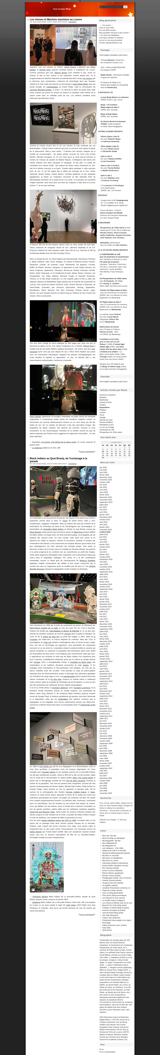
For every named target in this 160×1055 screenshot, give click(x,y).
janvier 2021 (104, 554)
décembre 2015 (106, 641)
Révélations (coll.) (107, 425)
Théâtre (103, 405)
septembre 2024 (106, 502)
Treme (65, 521)
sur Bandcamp (115, 334)
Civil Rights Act (45, 766)
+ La (120, 352)
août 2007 (104, 771)
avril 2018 (103, 597)
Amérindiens (63, 699)
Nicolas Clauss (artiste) (111, 875)
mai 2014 (103, 666)
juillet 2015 (104, 646)
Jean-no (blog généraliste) (112, 893)
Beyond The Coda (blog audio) (114, 905)
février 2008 (104, 761)
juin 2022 (103, 537)
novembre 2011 (106, 711)
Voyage (103, 417)
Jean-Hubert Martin (80, 84)
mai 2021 (103, 552)
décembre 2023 (106, 517)
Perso (102, 415)
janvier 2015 (104, 656)
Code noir (47, 642)
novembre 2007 (106, 763)
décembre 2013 (106, 674)
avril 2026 (103, 472)
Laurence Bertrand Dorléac (41, 90)
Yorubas (37, 662)
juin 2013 (103, 686)
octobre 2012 (105, 694)
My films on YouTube (110, 855)
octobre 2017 (105, 609)
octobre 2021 (105, 547)
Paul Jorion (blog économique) (114, 895)
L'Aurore (67, 634)
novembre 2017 (106, 607)
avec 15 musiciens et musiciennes (114, 257)
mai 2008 (103, 756)
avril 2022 (103, 542)
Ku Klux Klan (56, 679)
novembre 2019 (106, 567)
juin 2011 (103, 721)
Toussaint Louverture (81, 688)
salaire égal (104, 347)
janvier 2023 (104, 527)
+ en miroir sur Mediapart (109, 35)
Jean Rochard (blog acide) (112, 913)
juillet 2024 (104, 505)
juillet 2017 (104, 611)
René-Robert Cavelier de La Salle (44, 628)
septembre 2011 (106, 716)
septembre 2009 (106, 743)
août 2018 (104, 592)
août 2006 (104, 783)
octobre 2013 (105, 679)
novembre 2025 (106, 480)
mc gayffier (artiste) (110, 885)
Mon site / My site (109, 836)
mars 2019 (104, 579)
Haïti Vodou (71, 905)
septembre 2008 (106, 753)
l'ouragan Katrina (48, 772)
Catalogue (36, 902)
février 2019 (104, 582)
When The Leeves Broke (83, 778)
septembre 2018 (106, 589)
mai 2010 (103, 733)
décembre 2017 (106, 604)
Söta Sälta (106, 928)
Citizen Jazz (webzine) (111, 918)
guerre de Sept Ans (51, 637)
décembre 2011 (106, 709)
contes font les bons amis (110, 349)
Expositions (72, 22)
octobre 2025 (105, 482)
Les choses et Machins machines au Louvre (56, 19)
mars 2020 (104, 564)
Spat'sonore (107, 930)
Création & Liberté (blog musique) (115, 908)
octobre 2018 (105, 587)
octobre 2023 (105, 520)
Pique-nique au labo (118, 290)
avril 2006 (103, 791)
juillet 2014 (104, 664)
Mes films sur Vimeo (110, 860)
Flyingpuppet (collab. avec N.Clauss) (116, 878)
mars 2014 (104, 669)
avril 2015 (103, 649)
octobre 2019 (105, 569)
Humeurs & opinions (108, 395)
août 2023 (104, 522)
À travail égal (118, 344)
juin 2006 (103, 786)
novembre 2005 (106, 793)
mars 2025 (104, 492)
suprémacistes (69, 676)
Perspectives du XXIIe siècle (115, 278)
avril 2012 (103, 701)
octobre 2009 (105, 741)
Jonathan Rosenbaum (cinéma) (114, 888)
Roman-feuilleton (106, 422)
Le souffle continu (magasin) (113, 900)
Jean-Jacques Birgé (62, 9)
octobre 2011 (105, 714)
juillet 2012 (104, 699)
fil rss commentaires (108, 1052)
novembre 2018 (106, 584)
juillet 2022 (104, 534)
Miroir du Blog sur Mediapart (113, 838)
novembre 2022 (106, 530)
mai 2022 (103, 539)
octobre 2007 (105, 766)
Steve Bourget (35, 532)
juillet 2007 (104, 773)
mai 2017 (103, 616)
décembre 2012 (106, 691)
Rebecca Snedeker (87, 561)
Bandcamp (116, 298)
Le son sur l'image (107, 427)
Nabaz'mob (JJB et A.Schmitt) (114, 850)
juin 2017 (103, 614)
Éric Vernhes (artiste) (110, 868)
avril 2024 (103, 512)
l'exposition (53, 529)
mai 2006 (103, 788)
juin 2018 (103, 594)
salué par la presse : (111, 262)
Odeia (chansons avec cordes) (114, 925)
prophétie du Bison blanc (81, 662)
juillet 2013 (104, 684)
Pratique (103, 410)
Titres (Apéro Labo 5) (109, 146)
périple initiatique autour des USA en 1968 (58, 820)
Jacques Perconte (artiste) (112, 883)
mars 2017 (104, 619)
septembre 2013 (106, 681)
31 (103, 457)
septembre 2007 (106, 768)
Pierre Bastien (35, 417)
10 (103, 451)
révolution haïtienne (60, 688)
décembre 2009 (106, 736)
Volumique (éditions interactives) (115, 863)
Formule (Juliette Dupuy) (76, 792)
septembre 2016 (106, 629)
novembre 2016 (106, 626)
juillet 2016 (104, 631)
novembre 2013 (106, 676)
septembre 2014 (106, 661)
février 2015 (104, 654)
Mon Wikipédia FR (109, 843)
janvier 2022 (104, 544)
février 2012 (104, 706)
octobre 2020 (105, 557)
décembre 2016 (106, 624)
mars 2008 (104, 758)
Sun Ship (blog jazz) (110, 915)
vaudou (86, 665)
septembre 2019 (106, 572)
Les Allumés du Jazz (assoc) (113, 898)
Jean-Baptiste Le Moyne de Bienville (64, 631)
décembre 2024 (106, 497)
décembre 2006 (106, 778)
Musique (103, 397)
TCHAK (104, 124)
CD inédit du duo (112, 364)
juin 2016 (103, 634)
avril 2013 (103, 689)
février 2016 (104, 639)
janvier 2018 (104, 602)
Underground (122, 200)
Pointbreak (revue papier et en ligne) (116, 920)
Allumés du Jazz (106, 420)
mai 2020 (103, 562)
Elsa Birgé (106, 923)
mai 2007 (103, 776)
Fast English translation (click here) (113, 55)
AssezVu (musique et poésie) (114, 910)
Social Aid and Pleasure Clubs (42, 812)
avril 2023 (103, 525)
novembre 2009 (106, 738)
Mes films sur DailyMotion (112, 858)
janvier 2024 (104, 515)
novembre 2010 (106, 726)
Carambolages (52, 87)
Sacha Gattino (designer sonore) (115, 865)
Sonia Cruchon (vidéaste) (112, 870)
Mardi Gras (78, 532)
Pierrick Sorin (45, 70)
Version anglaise (107, 205)
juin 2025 (103, 485)
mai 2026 (103, 470)
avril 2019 (103, 577)
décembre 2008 (106, 751)
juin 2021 (103, 549)
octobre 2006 (105, 781)
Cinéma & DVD (106, 402)
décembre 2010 (106, 723)
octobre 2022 (105, 532)
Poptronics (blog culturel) (112, 890)
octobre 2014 (105, 659)
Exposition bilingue (40, 897)
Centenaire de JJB (107, 430)
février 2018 (104, 599)
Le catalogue (37, 448)
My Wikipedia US (109, 846)
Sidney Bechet (36, 832)
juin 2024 (103, 507)
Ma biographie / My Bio (111, 841)
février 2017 (104, 621)
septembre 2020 (106, 559)
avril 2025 (103, 490)
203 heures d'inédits (121, 75)
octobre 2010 (105, 728)
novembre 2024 (106, 500)
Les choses (87, 78)
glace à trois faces (107, 354)
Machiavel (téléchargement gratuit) (116, 853)
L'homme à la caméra (109, 352)
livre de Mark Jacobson (75, 781)
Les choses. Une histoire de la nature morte (58, 442)
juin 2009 (103, 746)
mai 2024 (103, 510)
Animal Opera (111, 114)
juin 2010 (103, 731)
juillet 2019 (104, 574)
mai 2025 (103, 487)
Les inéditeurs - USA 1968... (113, 848)
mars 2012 (104, 704)
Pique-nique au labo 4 (110, 107)
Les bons (120, 347)
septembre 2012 (106, 696)
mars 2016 (104, 636)
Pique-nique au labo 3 (112, 302)
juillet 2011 (104, 718)
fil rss (102, 1049)
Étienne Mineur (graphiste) (112, 873)
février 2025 (104, 495)
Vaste (92, 792)
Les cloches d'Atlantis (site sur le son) (117, 903)
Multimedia (104, 400)
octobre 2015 (105, 644)
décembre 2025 (106, 477)
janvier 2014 (104, 671)
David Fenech (70, 67)
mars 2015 (104, 651)
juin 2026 (103, 467)
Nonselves (104, 243)
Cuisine (103, 412)
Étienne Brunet (61, 73)
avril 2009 (103, 748)
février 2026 (104, 475)
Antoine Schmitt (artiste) (111, 880)
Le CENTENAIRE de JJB (110, 254)
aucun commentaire (87, 451)
